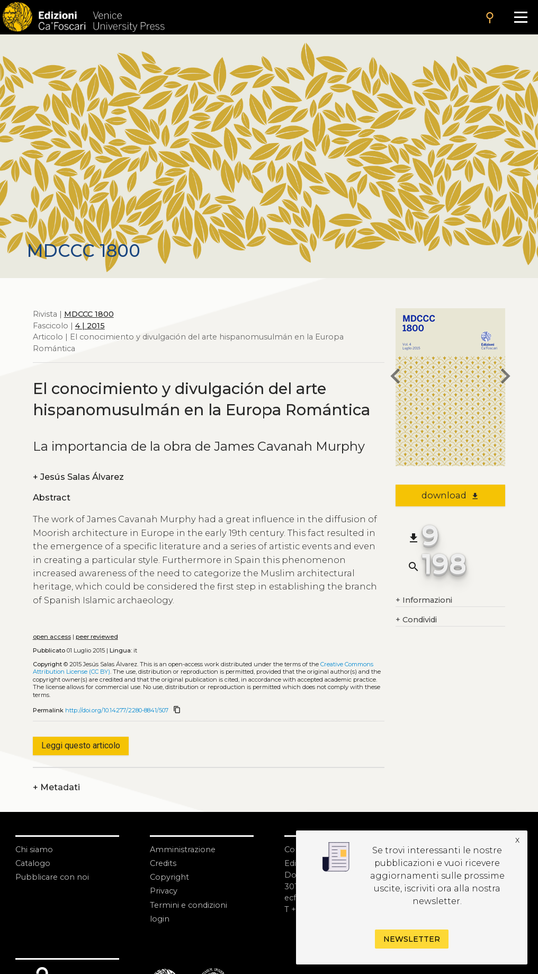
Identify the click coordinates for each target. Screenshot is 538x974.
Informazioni (424, 600)
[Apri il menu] (520, 17)
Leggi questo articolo (80, 745)
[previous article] (395, 377)
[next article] (505, 377)
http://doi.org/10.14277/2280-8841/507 (116, 710)
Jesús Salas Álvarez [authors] (78, 477)
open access (52, 636)
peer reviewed (97, 636)
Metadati (56, 787)
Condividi (416, 620)
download (450, 495)
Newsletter (411, 939)
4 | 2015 (90, 325)
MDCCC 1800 (89, 314)
